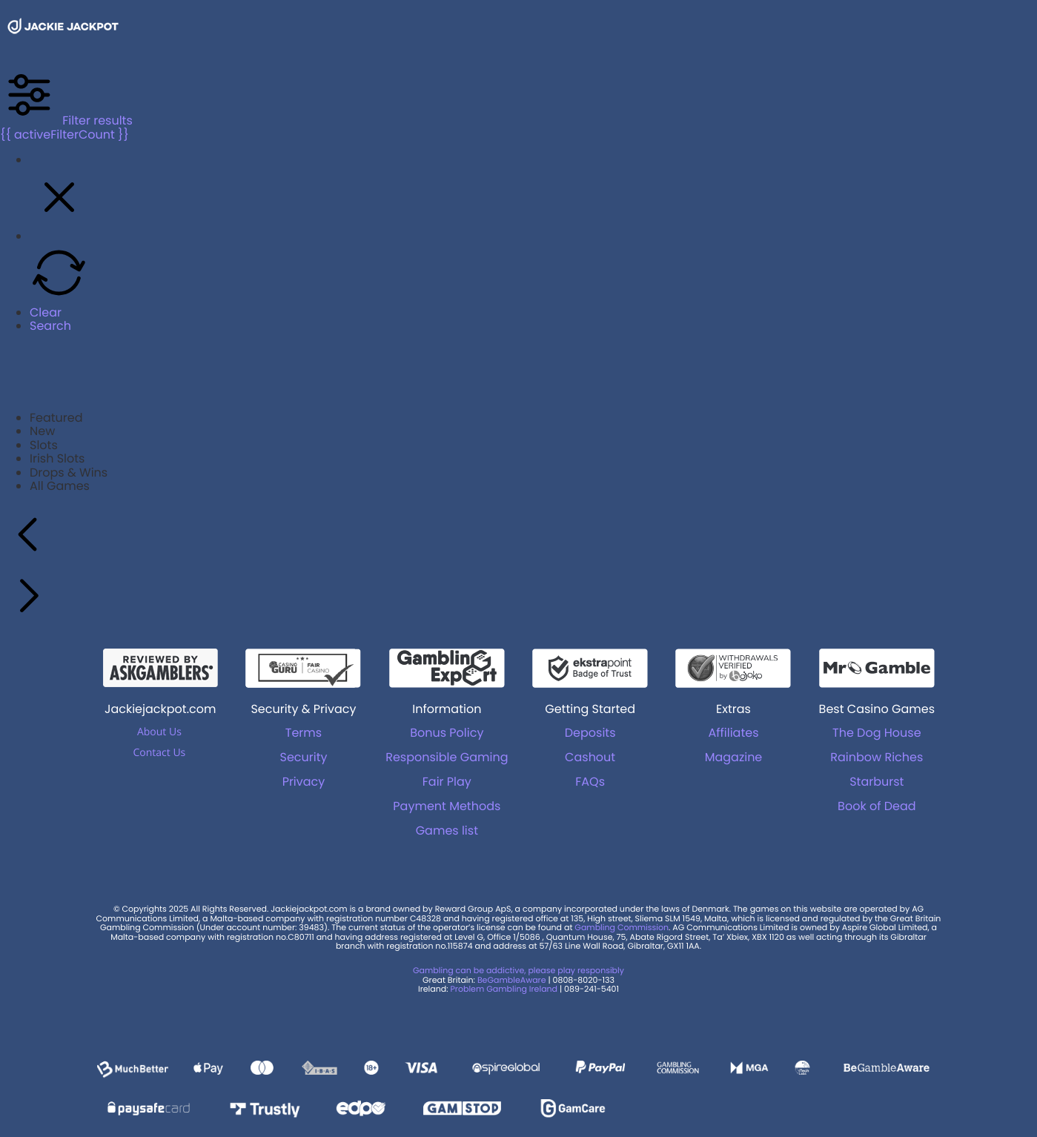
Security (303, 757)
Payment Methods (446, 806)
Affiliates (733, 732)
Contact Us (159, 753)
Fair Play (447, 781)
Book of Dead (876, 806)
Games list (447, 830)
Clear (46, 312)
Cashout (590, 757)
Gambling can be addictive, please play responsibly (518, 970)
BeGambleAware (511, 980)
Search (50, 325)
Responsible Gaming (446, 757)
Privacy (303, 781)
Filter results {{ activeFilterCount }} (66, 127)
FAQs (590, 781)
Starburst (876, 781)
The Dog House (876, 732)
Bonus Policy (446, 732)
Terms (303, 732)
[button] (59, 222)
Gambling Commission (621, 927)
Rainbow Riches (876, 757)
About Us (159, 732)
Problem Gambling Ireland (503, 989)
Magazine (734, 757)
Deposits (590, 732)
